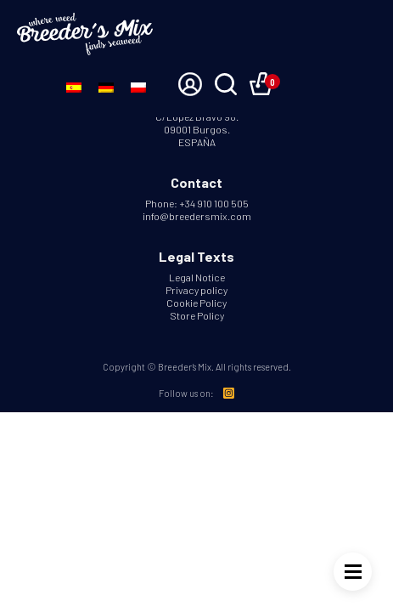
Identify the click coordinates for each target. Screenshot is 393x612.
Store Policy (197, 315)
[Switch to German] (106, 85)
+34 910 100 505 (214, 203)
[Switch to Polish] (138, 85)
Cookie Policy (196, 303)
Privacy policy (196, 290)
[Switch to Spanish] (74, 85)
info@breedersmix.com (197, 216)
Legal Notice (197, 277)
